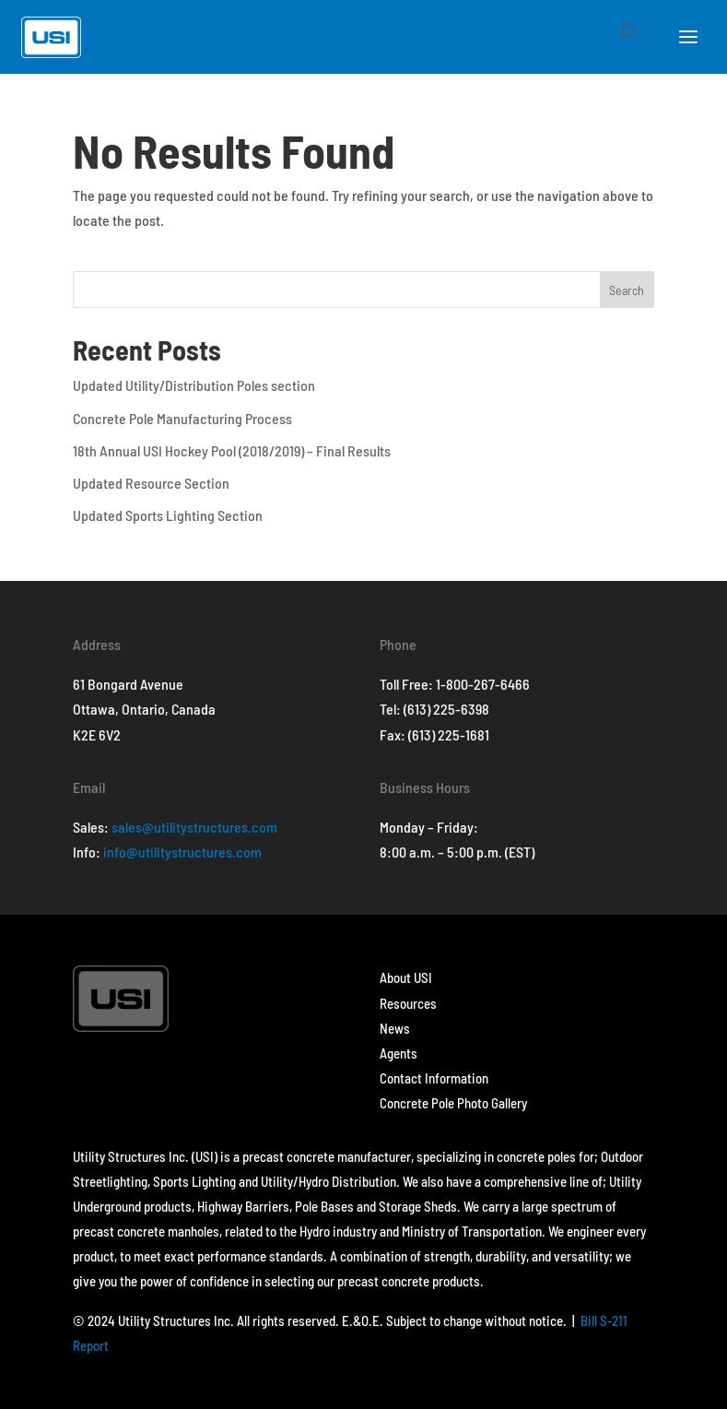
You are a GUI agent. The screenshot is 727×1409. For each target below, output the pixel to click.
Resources (408, 1003)
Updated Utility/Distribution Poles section (194, 385)
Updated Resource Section (151, 482)
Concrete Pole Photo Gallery (453, 1103)
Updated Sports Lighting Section (168, 515)
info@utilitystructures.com (182, 851)
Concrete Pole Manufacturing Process (182, 418)
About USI (406, 977)
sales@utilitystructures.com (194, 826)
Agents (398, 1053)
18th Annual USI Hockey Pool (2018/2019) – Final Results (232, 450)
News (395, 1028)
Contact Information (434, 1078)
